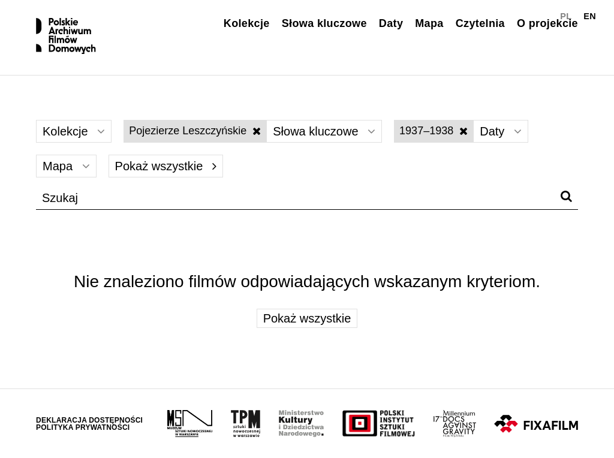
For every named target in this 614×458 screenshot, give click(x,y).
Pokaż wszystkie (165, 166)
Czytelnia (480, 23)
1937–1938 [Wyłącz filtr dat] (433, 131)
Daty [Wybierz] (501, 131)
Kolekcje (247, 23)
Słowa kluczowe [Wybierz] (324, 131)
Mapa (429, 23)
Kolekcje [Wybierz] (74, 131)
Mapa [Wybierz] (66, 166)
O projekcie (547, 23)
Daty (391, 23)
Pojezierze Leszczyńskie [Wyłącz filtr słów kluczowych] (195, 131)
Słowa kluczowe (324, 23)
